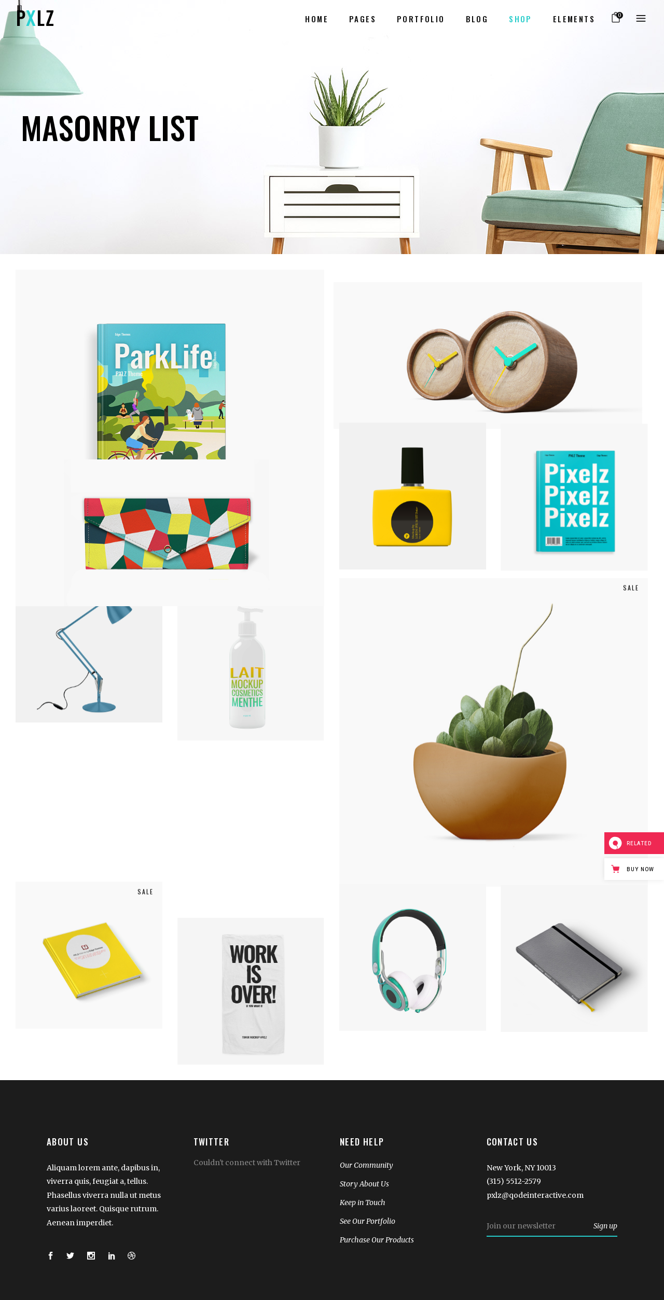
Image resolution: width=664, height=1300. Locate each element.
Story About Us (364, 1184)
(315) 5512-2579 (514, 1181)
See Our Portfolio (367, 1221)
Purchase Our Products (377, 1240)
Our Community (366, 1165)
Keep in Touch (362, 1202)
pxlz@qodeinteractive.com (535, 1195)
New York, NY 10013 (521, 1167)
